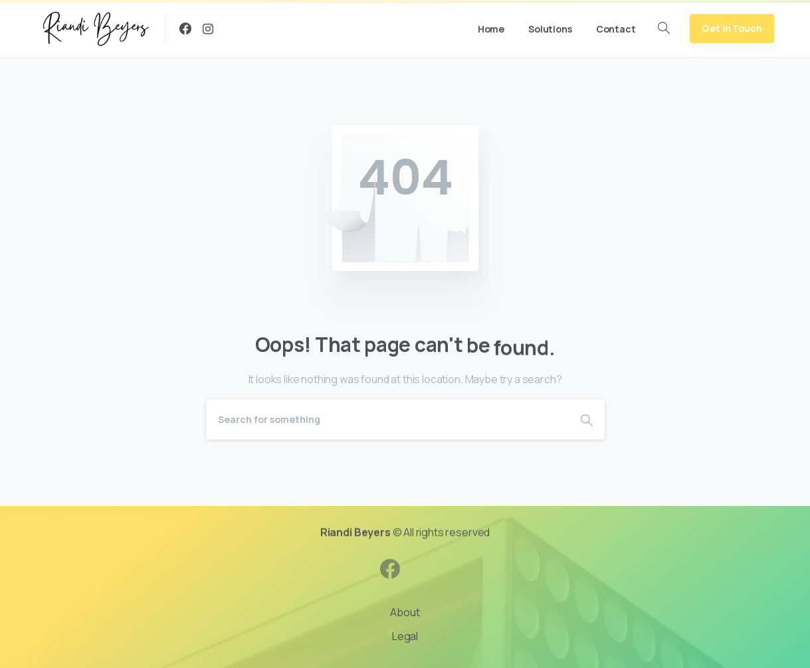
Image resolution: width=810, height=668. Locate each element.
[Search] (387, 420)
